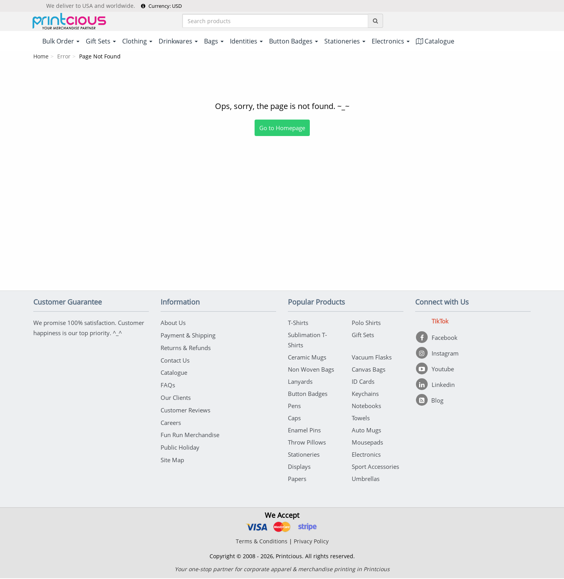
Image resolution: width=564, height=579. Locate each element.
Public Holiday (180, 445)
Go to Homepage (282, 128)
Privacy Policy (311, 542)
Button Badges (307, 394)
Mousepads (367, 443)
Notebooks (366, 406)
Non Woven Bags (311, 370)
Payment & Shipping (188, 335)
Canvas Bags (368, 370)
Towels (361, 419)
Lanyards (300, 382)
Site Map (172, 457)
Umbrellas (366, 479)
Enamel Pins (304, 431)
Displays (299, 467)
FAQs (168, 384)
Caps (294, 419)
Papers (297, 479)
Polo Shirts (366, 323)
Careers (171, 421)
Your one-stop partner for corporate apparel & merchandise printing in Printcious (282, 570)
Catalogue (435, 42)
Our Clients (176, 396)
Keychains (365, 394)
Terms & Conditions (261, 542)
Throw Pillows (307, 443)
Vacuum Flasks (372, 358)
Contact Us (175, 360)
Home (41, 57)
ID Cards (363, 382)
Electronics (366, 455)
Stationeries (304, 455)
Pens (294, 406)
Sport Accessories (375, 467)
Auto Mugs (366, 431)
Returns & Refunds (186, 348)
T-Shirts (298, 323)
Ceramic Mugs (307, 358)
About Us (173, 323)
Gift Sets (363, 335)
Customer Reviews (185, 408)
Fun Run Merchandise (190, 433)
